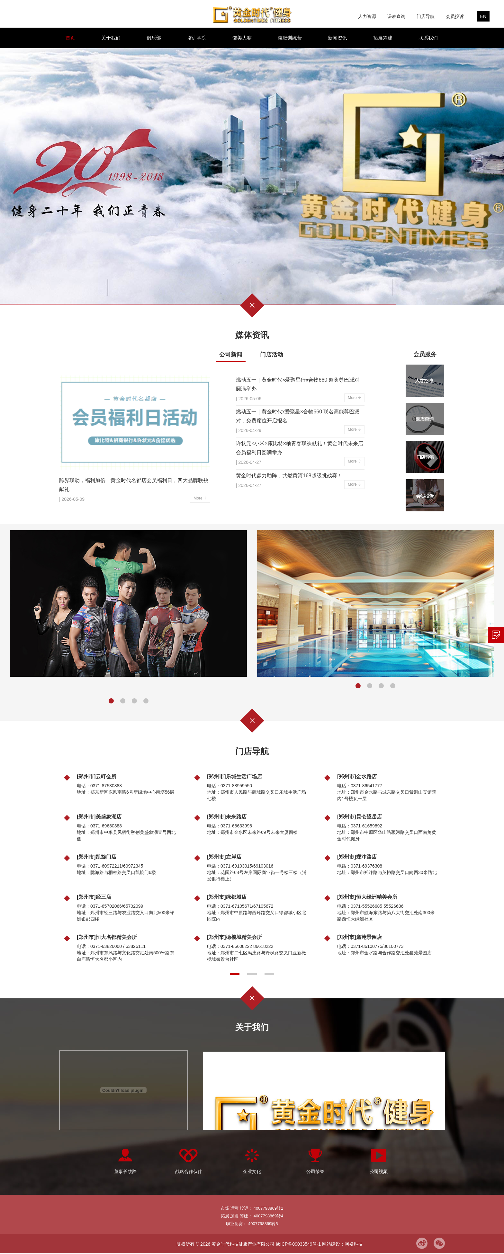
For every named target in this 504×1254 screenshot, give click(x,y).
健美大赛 (242, 37)
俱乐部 (154, 37)
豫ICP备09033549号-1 (298, 1244)
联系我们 (428, 37)
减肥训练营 (290, 37)
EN (483, 16)
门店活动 (271, 354)
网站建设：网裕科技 (342, 1244)
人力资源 (367, 16)
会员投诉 (455, 16)
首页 (70, 37)
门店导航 (426, 16)
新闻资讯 (337, 37)
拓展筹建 (382, 37)
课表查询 (396, 16)
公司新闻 (230, 354)
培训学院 (196, 37)
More (200, 498)
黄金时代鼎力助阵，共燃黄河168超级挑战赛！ (289, 475)
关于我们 (111, 37)
